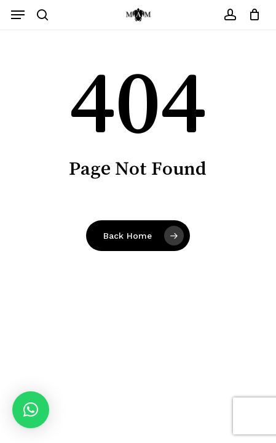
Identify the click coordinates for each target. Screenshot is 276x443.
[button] (18, 15)
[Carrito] (251, 14)
